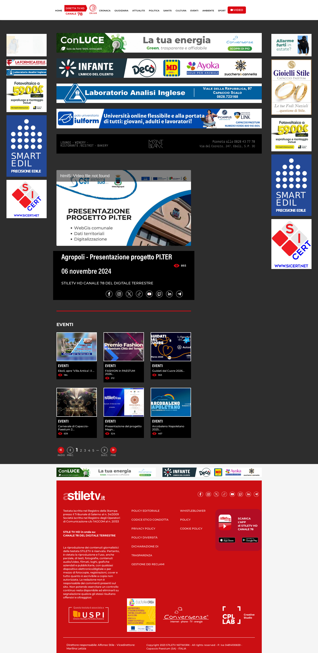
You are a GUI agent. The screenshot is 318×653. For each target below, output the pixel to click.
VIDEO (237, 10)
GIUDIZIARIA (121, 10)
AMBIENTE (208, 10)
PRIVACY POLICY (143, 528)
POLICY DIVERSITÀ (144, 537)
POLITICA (154, 10)
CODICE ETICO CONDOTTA (149, 519)
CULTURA (181, 10)
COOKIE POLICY (191, 528)
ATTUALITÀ (138, 10)
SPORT (222, 10)
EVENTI (194, 10)
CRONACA (104, 10)
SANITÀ (167, 10)
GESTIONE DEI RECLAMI (147, 564)
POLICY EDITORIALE (145, 510)
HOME (58, 10)
